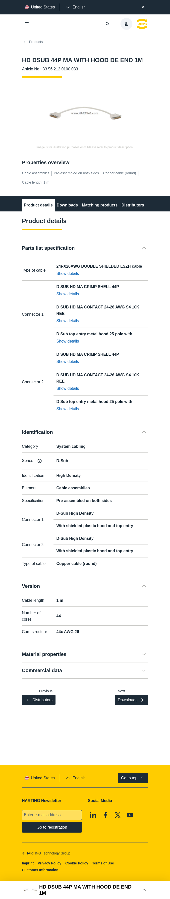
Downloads (67, 205)
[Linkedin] (93, 815)
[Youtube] (130, 815)
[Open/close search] (108, 24)
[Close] (143, 7)
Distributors (132, 205)
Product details (38, 205)
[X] (118, 815)
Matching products (99, 205)
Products (32, 42)
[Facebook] (105, 815)
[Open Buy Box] (85, 890)
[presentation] (75, 7)
